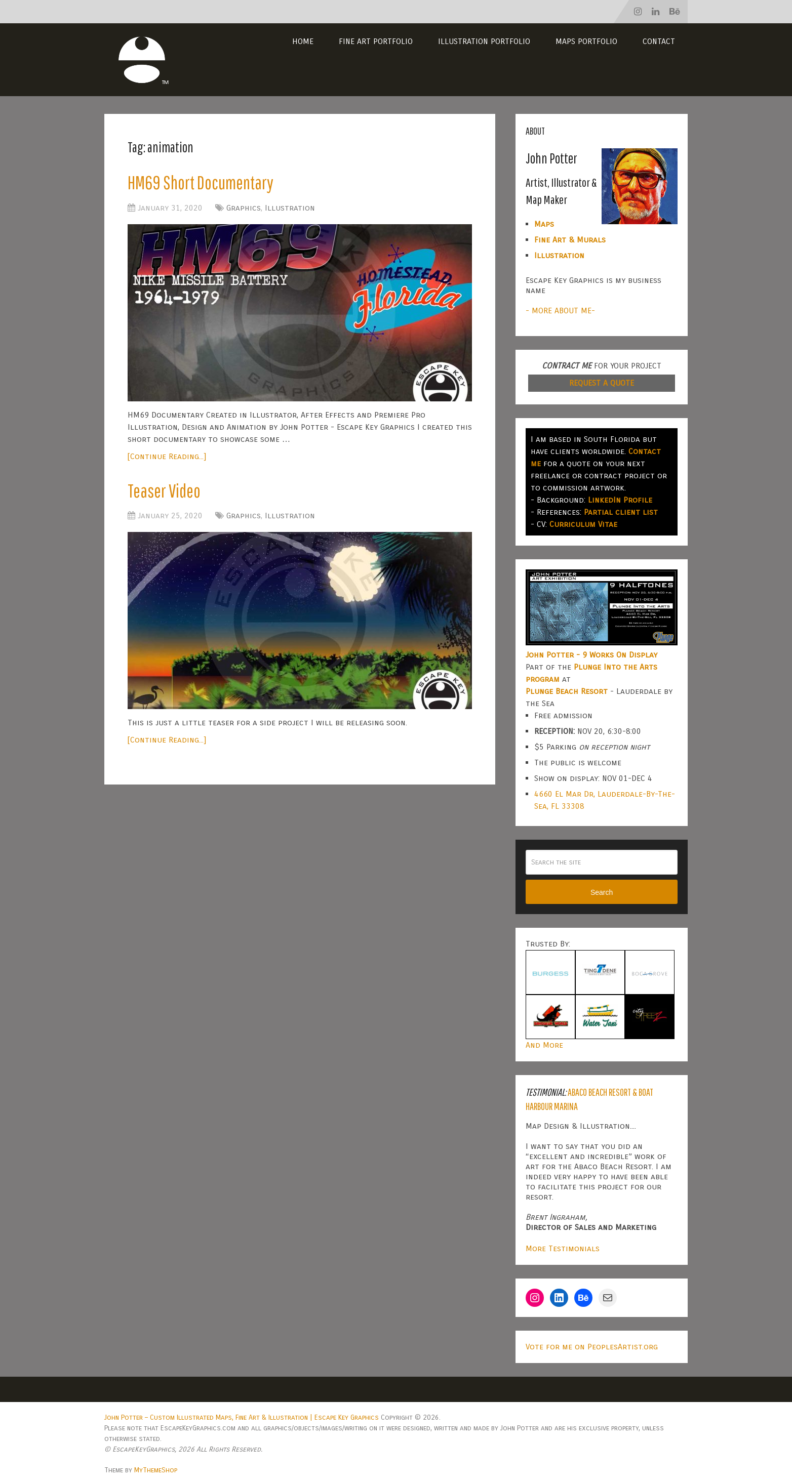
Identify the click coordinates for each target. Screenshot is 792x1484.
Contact (659, 41)
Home (302, 41)
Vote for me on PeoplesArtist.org (592, 1346)
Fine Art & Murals (570, 239)
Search (601, 892)
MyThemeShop (155, 1470)
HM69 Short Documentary (203, 183)
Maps (544, 224)
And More (544, 1045)
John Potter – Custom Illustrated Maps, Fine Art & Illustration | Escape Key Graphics (241, 1417)
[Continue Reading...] (167, 457)
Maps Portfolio (586, 41)
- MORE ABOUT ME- (560, 310)
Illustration (290, 208)
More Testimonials (563, 1248)
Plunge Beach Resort (567, 691)
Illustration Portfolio (484, 41)
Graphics (243, 208)
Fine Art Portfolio (376, 41)
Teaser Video (166, 491)
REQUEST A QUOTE (601, 383)
